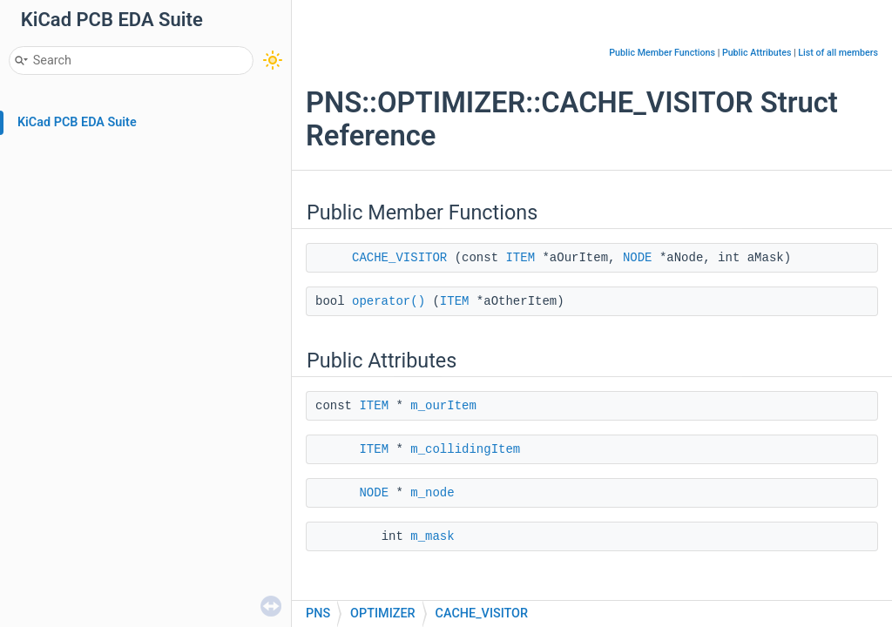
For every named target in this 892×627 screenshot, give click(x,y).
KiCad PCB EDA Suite (77, 122)
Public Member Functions (662, 52)
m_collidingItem (465, 449)
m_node (432, 493)
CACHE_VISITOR (399, 258)
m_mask (432, 536)
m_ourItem (443, 406)
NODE (637, 258)
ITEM (520, 258)
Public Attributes (757, 52)
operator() (388, 301)
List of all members (838, 52)
